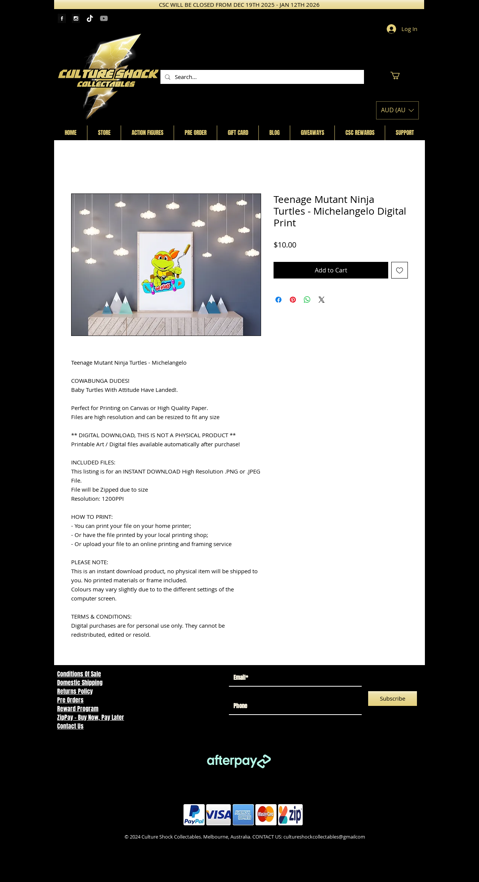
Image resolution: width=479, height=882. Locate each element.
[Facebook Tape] (62, 18)
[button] (399, 75)
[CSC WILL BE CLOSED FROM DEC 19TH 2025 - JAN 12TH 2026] (239, 4)
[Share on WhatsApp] (307, 299)
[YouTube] (104, 18)
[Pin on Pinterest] (292, 299)
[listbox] (397, 110)
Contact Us (70, 726)
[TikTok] (90, 18)
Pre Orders (70, 700)
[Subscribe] (392, 698)
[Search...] (261, 77)
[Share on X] (321, 299)
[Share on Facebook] (278, 299)
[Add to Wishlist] (399, 270)
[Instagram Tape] (76, 18)
